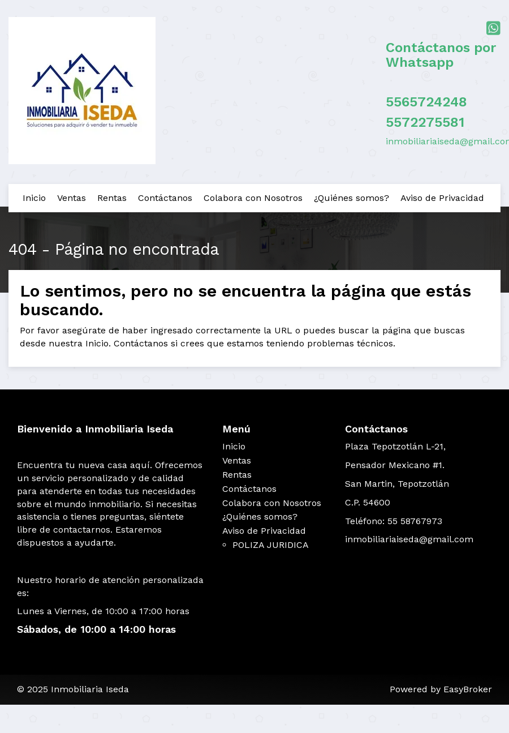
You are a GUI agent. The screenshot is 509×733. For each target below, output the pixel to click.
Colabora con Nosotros (253, 197)
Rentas (112, 197)
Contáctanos (165, 197)
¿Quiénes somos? (351, 197)
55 (394, 122)
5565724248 (426, 102)
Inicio (34, 197)
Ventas (71, 197)
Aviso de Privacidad (442, 197)
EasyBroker (467, 689)
